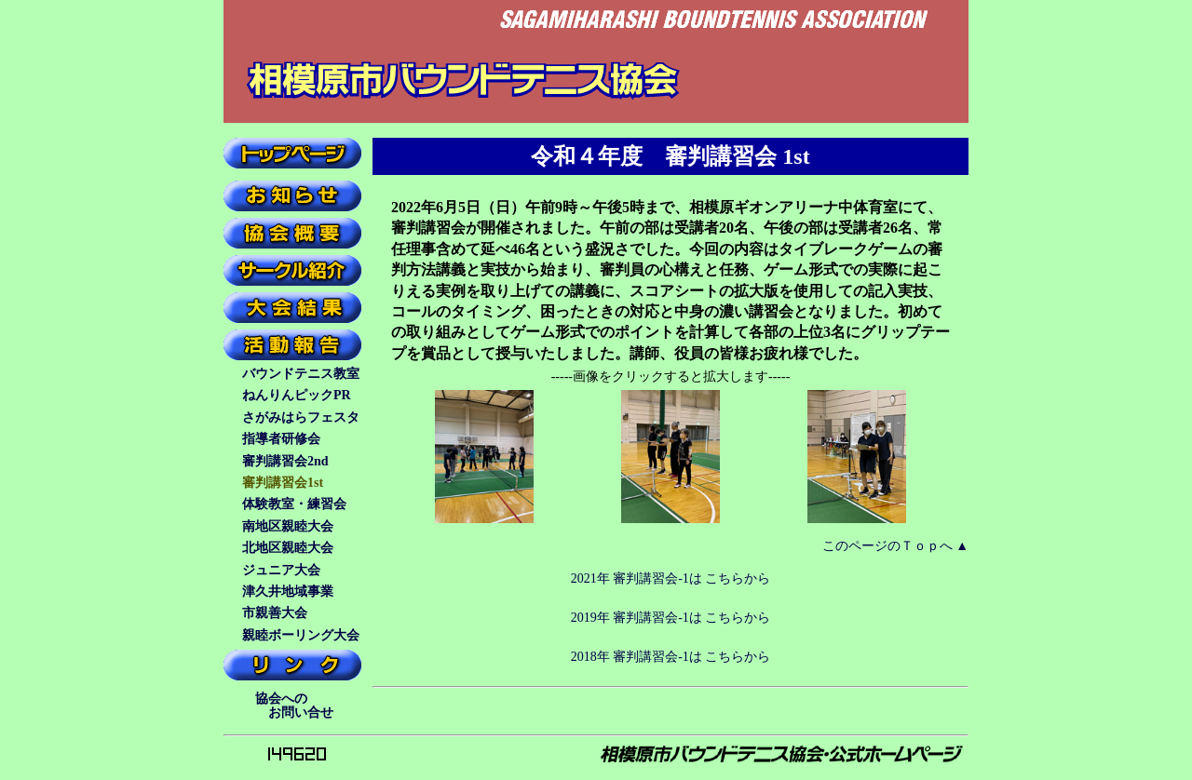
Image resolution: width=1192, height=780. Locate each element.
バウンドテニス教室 (300, 374)
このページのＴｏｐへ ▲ (895, 546)
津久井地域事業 (287, 591)
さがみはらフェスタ (300, 417)
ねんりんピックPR (296, 395)
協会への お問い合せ (291, 705)
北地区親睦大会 (287, 548)
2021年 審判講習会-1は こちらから (671, 578)
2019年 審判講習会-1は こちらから (671, 618)
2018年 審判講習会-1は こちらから (671, 657)
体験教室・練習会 (294, 504)
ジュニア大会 (281, 570)
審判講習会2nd (285, 461)
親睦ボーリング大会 (300, 635)
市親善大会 (274, 613)
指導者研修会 (281, 439)
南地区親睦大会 (287, 526)
